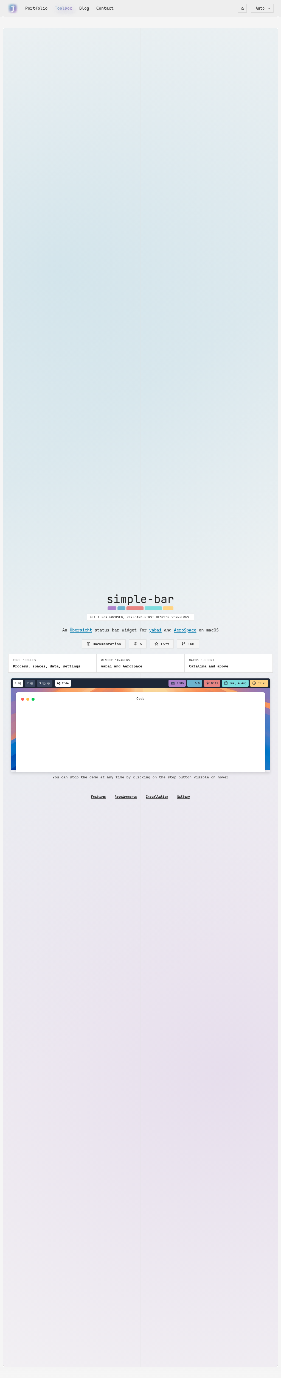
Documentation (104, 644)
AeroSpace (185, 630)
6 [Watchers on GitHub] (138, 644)
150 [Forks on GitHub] (188, 644)
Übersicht (81, 630)
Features (98, 796)
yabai (155, 630)
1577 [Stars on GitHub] (161, 644)
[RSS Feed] (242, 8)
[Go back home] (12, 8)
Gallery (183, 796)
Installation (157, 796)
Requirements (126, 796)
